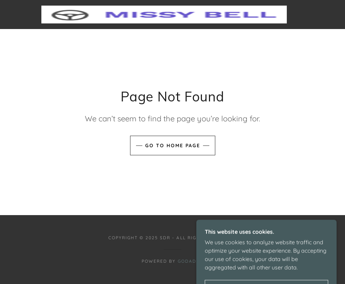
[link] (164, 14)
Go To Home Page (172, 145)
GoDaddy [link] (190, 261)
